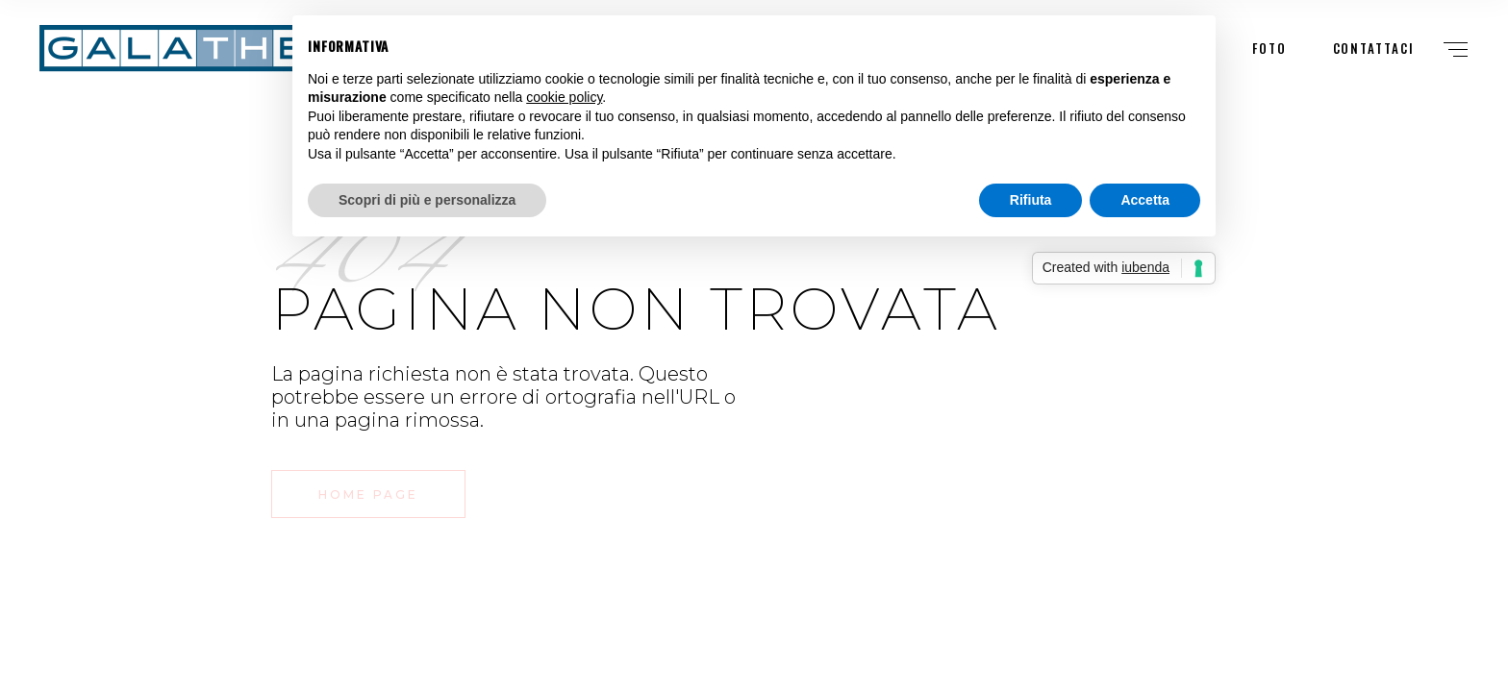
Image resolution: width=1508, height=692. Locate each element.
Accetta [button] (1144, 200)
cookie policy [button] (564, 97)
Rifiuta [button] (1031, 200)
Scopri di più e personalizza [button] (427, 200)
